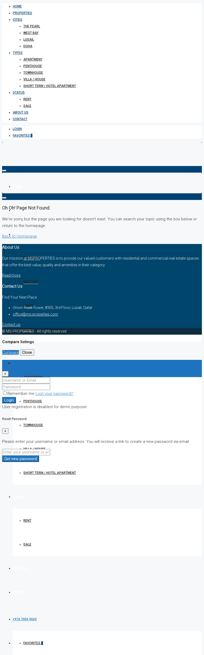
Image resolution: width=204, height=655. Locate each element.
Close (27, 352)
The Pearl (31, 26)
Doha (27, 46)
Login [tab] (18, 363)
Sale (27, 106)
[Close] (5, 374)
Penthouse (32, 66)
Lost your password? (54, 393)
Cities (17, 19)
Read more (11, 275)
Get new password (20, 458)
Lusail (28, 39)
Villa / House (34, 79)
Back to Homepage (19, 236)
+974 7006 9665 (25, 619)
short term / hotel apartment (49, 86)
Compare (10, 352)
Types (18, 53)
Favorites (22, 135)
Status (19, 92)
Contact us (11, 324)
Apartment (32, 59)
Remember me (19, 393)
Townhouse (33, 73)
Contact (20, 119)
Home (17, 6)
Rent (27, 99)
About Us (20, 112)
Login (17, 129)
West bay (31, 33)
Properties (22, 13)
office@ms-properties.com (35, 314)
